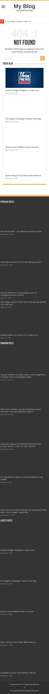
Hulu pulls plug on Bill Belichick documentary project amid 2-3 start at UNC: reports (21, 445)
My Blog (24, 6)
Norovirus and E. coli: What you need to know (21, 231)
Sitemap (36, 684)
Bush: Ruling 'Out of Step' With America (23, 175)
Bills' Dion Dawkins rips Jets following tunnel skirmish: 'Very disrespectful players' (21, 410)
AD (20, 684)
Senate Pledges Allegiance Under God (18, 21)
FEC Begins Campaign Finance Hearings (23, 119)
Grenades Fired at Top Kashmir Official (18, 673)
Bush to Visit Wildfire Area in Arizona (22, 147)
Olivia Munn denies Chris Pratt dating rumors (21, 262)
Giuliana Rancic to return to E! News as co (19, 335)
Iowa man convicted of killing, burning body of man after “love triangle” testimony (24, 511)
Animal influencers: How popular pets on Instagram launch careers (19, 294)
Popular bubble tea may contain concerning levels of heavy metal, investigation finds (23, 375)
